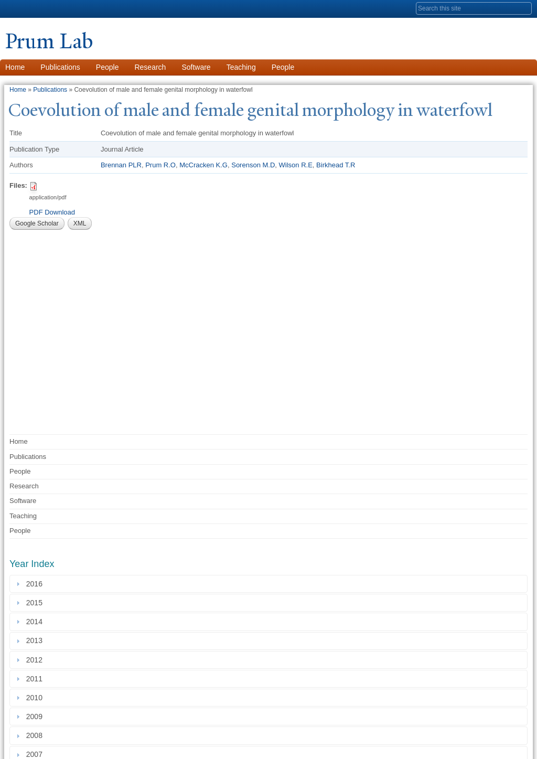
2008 (36, 735)
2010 (36, 697)
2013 (36, 641)
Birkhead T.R (335, 165)
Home (17, 89)
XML (80, 223)
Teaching (241, 67)
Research (150, 67)
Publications (60, 67)
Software (195, 67)
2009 (36, 716)
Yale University (34, 9)
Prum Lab (49, 41)
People (107, 67)
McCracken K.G (203, 165)
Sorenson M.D (253, 165)
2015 (36, 602)
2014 (36, 621)
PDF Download (52, 212)
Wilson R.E (296, 165)
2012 (36, 660)
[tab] (268, 584)
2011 (36, 679)
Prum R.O (160, 165)
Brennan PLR (121, 165)
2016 (36, 584)
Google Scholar (37, 223)
